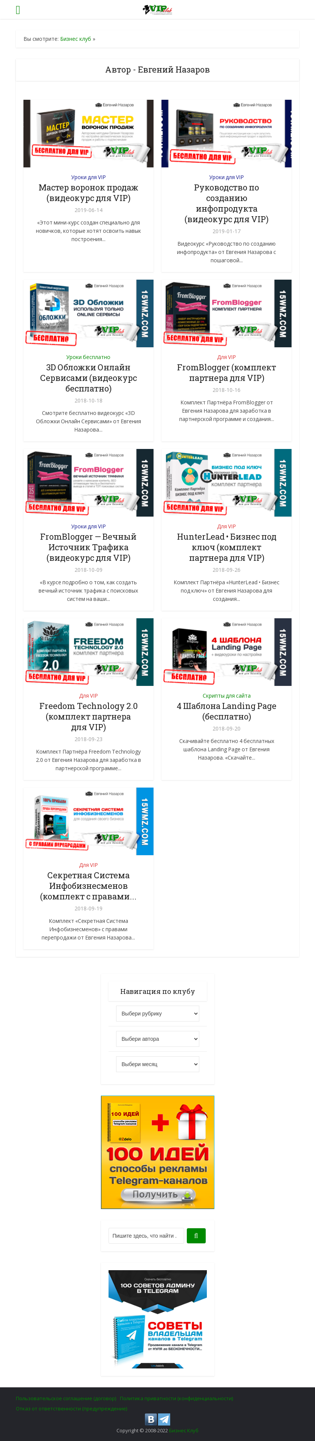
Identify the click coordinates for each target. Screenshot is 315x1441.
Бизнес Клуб (184, 1430)
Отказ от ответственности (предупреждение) (71, 1408)
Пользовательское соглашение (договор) (66, 1398)
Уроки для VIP (88, 177)
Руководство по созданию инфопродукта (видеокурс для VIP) (226, 203)
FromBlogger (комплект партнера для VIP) (226, 372)
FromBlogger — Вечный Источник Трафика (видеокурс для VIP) (88, 547)
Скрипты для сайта (227, 695)
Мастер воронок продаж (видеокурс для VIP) (88, 192)
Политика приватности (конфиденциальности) (176, 1398)
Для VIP (226, 357)
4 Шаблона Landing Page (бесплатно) (226, 711)
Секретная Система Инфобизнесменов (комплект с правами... (88, 886)
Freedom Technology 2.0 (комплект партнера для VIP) (88, 716)
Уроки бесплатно (88, 357)
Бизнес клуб (75, 38)
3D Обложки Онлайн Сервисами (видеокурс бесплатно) (88, 378)
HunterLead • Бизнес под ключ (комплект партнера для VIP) (226, 547)
